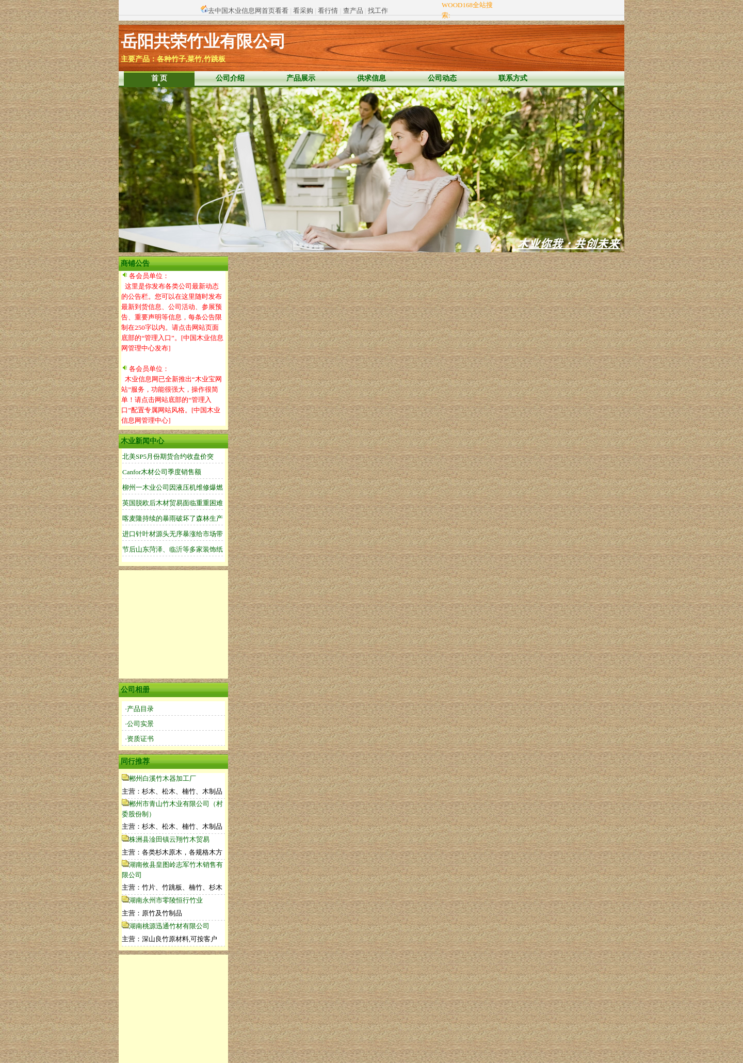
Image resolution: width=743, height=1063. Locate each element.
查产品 (353, 10)
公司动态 (442, 78)
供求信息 (371, 78)
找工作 (378, 10)
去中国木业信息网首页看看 (248, 10)
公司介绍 (230, 78)
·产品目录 (139, 709)
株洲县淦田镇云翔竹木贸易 (169, 839)
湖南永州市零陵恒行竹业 (166, 900)
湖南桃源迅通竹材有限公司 (169, 926)
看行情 (328, 10)
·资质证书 (139, 739)
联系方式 (512, 78)
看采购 (303, 10)
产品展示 (300, 78)
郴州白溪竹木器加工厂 (162, 778)
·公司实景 (139, 724)
